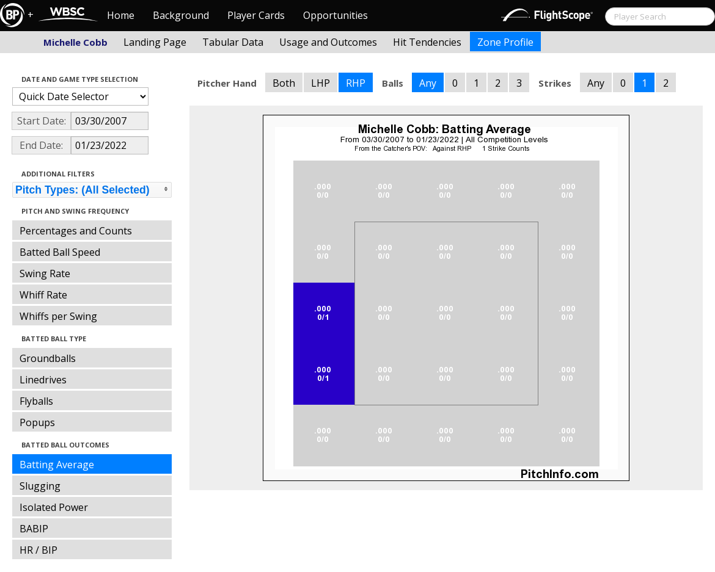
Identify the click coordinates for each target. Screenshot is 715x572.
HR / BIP (38, 550)
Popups (37, 422)
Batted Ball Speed (60, 252)
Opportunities (335, 15)
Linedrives (43, 379)
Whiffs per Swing (58, 316)
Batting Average (57, 464)
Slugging (40, 486)
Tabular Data (232, 42)
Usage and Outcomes (328, 42)
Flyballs (36, 401)
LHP (320, 83)
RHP (355, 83)
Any (427, 83)
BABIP (34, 528)
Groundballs (48, 358)
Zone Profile (505, 42)
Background (181, 15)
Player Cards (256, 15)
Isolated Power (54, 507)
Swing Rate (45, 273)
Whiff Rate (43, 295)
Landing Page (154, 42)
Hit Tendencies (427, 42)
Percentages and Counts (76, 230)
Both (284, 83)
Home (120, 15)
